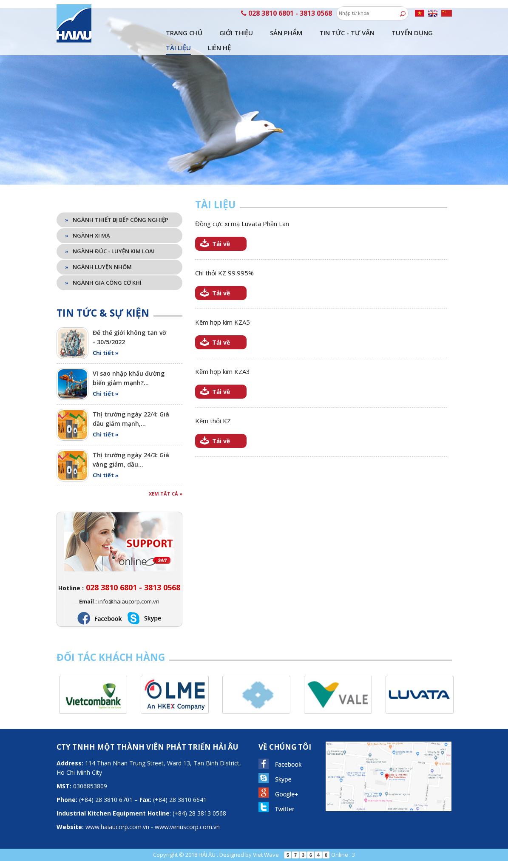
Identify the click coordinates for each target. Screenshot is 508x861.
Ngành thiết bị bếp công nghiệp (116, 220)
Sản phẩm (286, 32)
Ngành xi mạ (87, 235)
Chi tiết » (106, 353)
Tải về (221, 244)
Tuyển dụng (412, 32)
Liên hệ (219, 47)
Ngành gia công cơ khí (103, 282)
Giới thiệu (236, 32)
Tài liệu (178, 47)
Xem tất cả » (165, 493)
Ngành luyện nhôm (98, 267)
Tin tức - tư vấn (347, 32)
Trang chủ (184, 32)
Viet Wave (266, 854)
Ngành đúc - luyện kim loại (110, 251)
